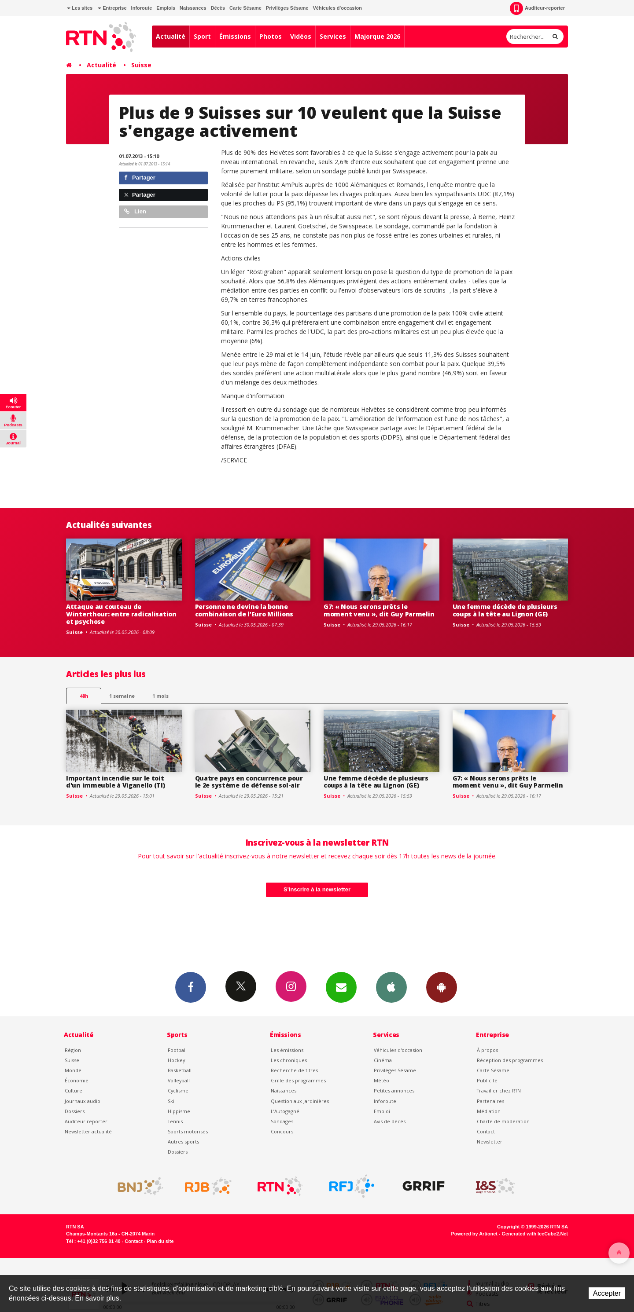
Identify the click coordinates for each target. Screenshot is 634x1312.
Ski (171, 1101)
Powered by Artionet (474, 1233)
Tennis (175, 1121)
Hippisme (179, 1111)
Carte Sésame (245, 8)
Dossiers (75, 1111)
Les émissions (287, 1050)
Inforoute (141, 8)
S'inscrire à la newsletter (317, 889)
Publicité (487, 1080)
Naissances (193, 8)
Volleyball (179, 1080)
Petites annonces (394, 1090)
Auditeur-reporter (537, 8)
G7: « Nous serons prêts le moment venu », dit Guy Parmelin (379, 610)
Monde (73, 1070)
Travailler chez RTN (499, 1090)
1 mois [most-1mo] (160, 696)
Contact (486, 1131)
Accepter (607, 1293)
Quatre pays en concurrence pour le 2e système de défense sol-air (249, 782)
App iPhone (391, 987)
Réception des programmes (510, 1060)
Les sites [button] (79, 8)
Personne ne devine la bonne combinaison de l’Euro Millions (244, 610)
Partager (139, 177)
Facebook (190, 987)
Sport (202, 36)
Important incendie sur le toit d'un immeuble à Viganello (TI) (115, 782)
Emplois (165, 8)
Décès (218, 8)
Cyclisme (178, 1090)
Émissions (235, 36)
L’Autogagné (285, 1111)
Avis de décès (389, 1121)
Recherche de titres (294, 1070)
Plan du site (160, 1241)
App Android (441, 987)
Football (177, 1050)
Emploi (382, 1111)
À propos (487, 1050)
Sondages (282, 1121)
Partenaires (490, 1101)
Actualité (170, 36)
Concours (282, 1131)
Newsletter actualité (88, 1131)
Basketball (180, 1070)
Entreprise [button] (112, 8)
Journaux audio (82, 1101)
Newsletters (341, 987)
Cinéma (383, 1060)
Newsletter (489, 1141)
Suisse (141, 65)
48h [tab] (84, 696)
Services (333, 36)
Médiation (489, 1111)
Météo (381, 1080)
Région (73, 1050)
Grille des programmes (298, 1080)
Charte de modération (503, 1121)
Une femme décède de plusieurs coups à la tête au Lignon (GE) (505, 610)
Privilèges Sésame (287, 8)
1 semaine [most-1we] (122, 696)
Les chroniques (289, 1060)
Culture (73, 1090)
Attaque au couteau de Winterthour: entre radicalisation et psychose (121, 614)
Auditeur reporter (86, 1121)
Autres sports (183, 1141)
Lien (135, 211)
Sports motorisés (188, 1131)
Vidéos (300, 36)
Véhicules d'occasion (337, 8)
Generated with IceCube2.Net (535, 1233)
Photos (270, 36)
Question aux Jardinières (300, 1101)
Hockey (176, 1060)
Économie (76, 1080)
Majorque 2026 (377, 36)
